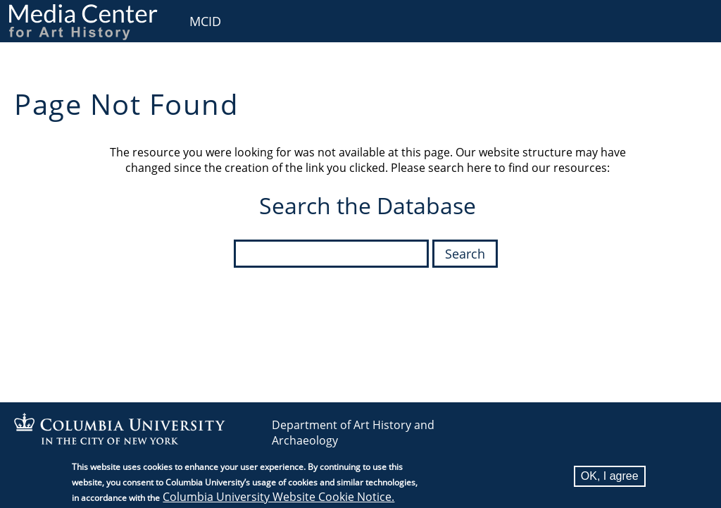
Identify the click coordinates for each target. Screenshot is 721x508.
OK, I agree (610, 478)
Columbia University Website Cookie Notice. (278, 499)
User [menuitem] (694, 19)
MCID (205, 21)
